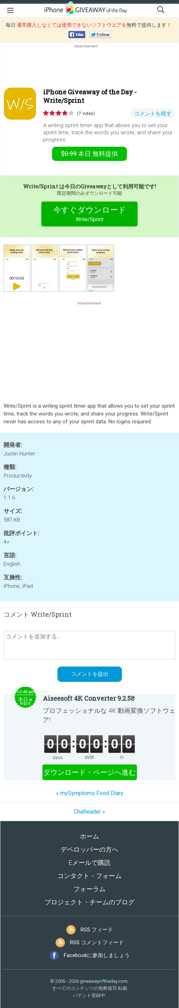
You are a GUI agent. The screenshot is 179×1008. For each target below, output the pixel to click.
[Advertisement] (89, 66)
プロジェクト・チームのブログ (89, 902)
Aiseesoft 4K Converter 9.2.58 (88, 698)
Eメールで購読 (89, 862)
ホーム (89, 836)
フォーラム (89, 889)
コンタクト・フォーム (89, 875)
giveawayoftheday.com (104, 981)
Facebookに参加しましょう (97, 955)
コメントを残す (153, 113)
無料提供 (89, 153)
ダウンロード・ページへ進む (89, 772)
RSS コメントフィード (97, 942)
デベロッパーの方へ (89, 849)
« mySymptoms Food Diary (89, 793)
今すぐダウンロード (89, 214)
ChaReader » (89, 811)
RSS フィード (97, 929)
